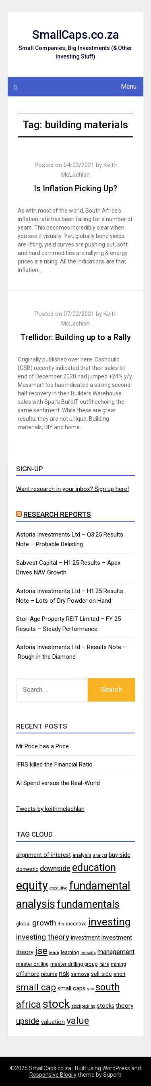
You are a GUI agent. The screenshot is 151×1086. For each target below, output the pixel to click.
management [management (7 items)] (115, 952)
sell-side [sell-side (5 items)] (101, 974)
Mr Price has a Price (42, 746)
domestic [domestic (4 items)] (27, 869)
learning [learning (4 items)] (70, 952)
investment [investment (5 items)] (85, 937)
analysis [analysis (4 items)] (81, 855)
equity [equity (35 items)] (32, 885)
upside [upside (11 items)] (27, 1021)
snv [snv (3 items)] (90, 989)
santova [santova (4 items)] (80, 974)
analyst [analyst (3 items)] (100, 855)
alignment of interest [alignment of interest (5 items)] (43, 855)
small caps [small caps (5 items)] (71, 988)
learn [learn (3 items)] (54, 952)
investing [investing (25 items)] (109, 921)
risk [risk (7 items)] (64, 973)
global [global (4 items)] (23, 924)
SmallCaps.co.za (75, 35)
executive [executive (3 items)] (59, 888)
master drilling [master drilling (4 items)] (32, 964)
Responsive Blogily (53, 1074)
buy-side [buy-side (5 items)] (119, 855)
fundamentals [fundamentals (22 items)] (88, 904)
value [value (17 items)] (77, 1020)
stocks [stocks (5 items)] (105, 1005)
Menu (129, 86)
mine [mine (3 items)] (104, 964)
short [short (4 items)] (120, 974)
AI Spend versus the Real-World (58, 783)
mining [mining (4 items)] (118, 964)
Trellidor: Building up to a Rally (76, 337)
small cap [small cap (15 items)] (36, 987)
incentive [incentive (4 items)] (76, 924)
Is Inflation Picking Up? (75, 188)
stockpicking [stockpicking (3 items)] (83, 1006)
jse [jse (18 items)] (41, 951)
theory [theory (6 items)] (124, 1005)
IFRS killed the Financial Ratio (54, 764)
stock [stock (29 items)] (56, 1004)
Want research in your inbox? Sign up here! (72, 489)
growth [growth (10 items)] (44, 922)
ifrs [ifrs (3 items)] (61, 924)
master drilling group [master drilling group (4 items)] (74, 964)
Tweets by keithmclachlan (50, 808)
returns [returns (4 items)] (49, 974)
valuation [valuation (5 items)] (53, 1022)
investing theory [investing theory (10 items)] (42, 937)
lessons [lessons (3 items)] (88, 952)
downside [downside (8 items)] (55, 869)
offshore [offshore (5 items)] (27, 974)
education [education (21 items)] (94, 867)
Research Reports (57, 514)
